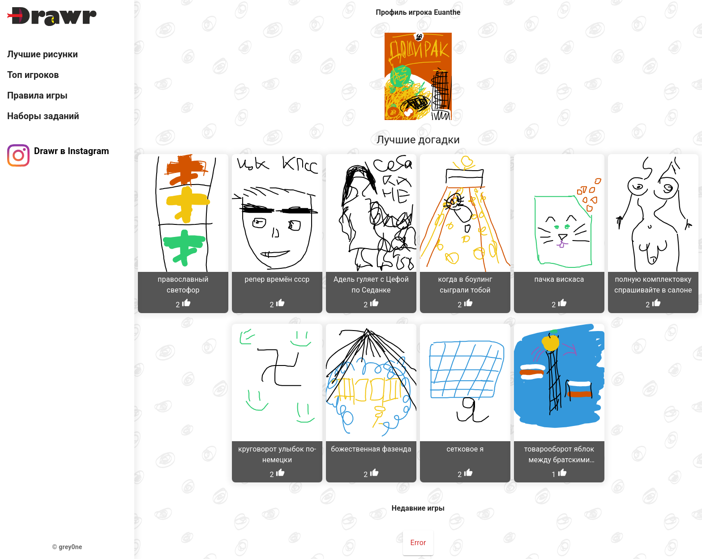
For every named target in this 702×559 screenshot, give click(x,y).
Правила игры (37, 95)
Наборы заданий (43, 116)
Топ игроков (33, 74)
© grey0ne (67, 546)
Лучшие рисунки (42, 54)
